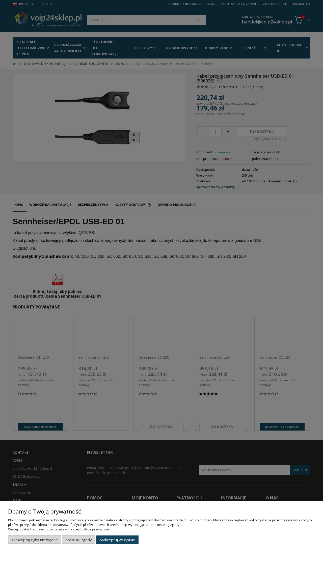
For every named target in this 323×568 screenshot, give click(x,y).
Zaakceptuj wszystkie (117, 539)
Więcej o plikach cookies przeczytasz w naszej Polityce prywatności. (59, 529)
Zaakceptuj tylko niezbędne (35, 539)
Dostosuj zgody (78, 539)
